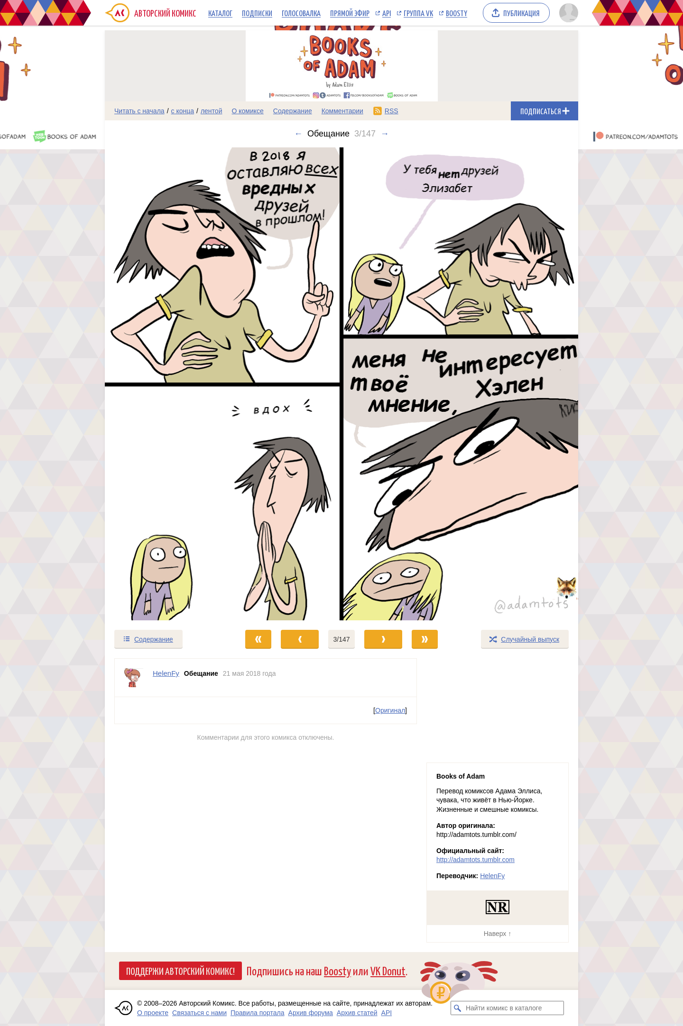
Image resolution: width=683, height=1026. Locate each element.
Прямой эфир (349, 13)
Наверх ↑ (497, 933)
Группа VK (418, 13)
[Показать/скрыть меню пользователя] (567, 13)
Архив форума (310, 1013)
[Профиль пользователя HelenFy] (133, 677)
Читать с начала (139, 111)
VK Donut (388, 970)
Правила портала (258, 1013)
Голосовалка (301, 13)
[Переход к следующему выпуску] (341, 383)
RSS (391, 111)
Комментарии (342, 111)
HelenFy (492, 876)
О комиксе (247, 111)
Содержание (292, 111)
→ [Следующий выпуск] (384, 133)
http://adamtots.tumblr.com (475, 859)
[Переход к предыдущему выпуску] (164, 383)
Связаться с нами (199, 1013)
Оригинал (390, 710)
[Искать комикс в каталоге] (457, 1008)
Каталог (220, 13)
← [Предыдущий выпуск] (298, 133)
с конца (182, 111)
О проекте (152, 1013)
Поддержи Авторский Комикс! (180, 970)
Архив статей (357, 1013)
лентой (211, 111)
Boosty (456, 13)
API (386, 13)
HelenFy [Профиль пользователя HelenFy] (166, 673)
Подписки (257, 13)
